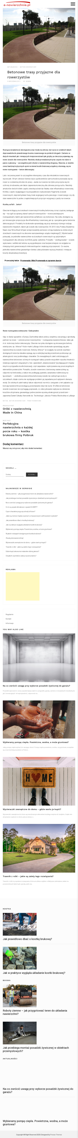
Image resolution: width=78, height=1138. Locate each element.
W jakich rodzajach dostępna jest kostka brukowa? (23, 534)
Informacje (10, 623)
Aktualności (12, 67)
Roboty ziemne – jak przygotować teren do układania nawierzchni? (29, 494)
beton (5, 401)
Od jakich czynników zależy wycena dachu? (21, 556)
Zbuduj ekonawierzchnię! (14, 538)
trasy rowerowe (34, 401)
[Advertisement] (23, 586)
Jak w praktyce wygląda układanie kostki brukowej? (24, 525)
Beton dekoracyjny (28, 67)
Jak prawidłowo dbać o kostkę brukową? (20, 520)
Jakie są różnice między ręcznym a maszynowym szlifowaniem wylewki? (32, 516)
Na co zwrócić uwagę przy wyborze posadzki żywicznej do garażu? (29, 503)
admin (28, 81)
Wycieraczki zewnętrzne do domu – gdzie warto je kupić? (26, 542)
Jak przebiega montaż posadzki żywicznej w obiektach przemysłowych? (31, 498)
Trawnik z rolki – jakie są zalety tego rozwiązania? (23, 547)
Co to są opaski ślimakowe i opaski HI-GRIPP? (21, 507)
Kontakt (8, 619)
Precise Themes (56, 1135)
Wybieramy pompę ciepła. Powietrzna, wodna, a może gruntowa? (29, 529)
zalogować (16, 448)
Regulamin (9, 614)
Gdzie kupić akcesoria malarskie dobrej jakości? (22, 551)
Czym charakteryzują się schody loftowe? (20, 511)
